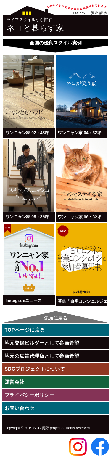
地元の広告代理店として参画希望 (42, 355)
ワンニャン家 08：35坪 (27, 216)
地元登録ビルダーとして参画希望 (42, 342)
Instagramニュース (23, 300)
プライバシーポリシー (29, 395)
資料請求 (99, 13)
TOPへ (79, 13)
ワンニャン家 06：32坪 (79, 217)
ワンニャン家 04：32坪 (79, 132)
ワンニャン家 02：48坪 (27, 132)
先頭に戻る (55, 318)
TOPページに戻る (25, 329)
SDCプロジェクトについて (35, 368)
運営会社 (15, 382)
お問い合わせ (20, 408)
